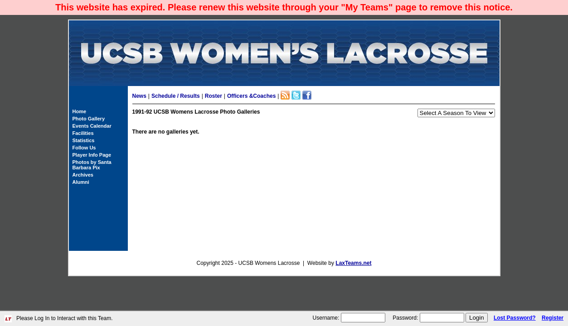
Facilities (83, 133)
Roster (213, 96)
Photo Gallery (89, 118)
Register (552, 318)
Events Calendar (92, 126)
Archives (83, 174)
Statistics (84, 140)
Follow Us (84, 147)
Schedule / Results (175, 96)
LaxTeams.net (353, 263)
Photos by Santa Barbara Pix (92, 164)
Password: (405, 318)
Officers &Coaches (251, 96)
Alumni (81, 182)
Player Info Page (92, 155)
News (139, 96)
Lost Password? (515, 318)
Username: (326, 318)
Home (80, 111)
